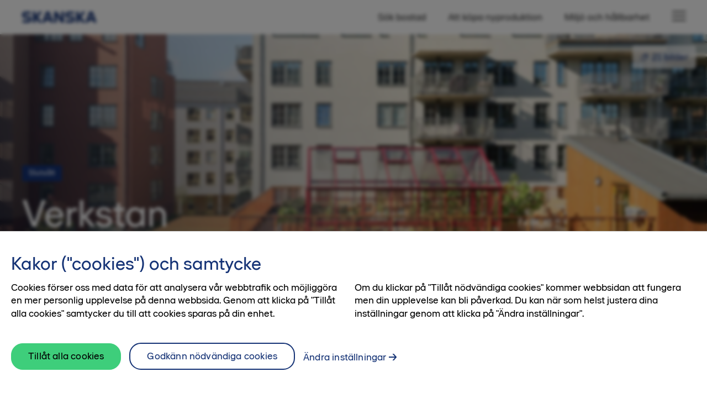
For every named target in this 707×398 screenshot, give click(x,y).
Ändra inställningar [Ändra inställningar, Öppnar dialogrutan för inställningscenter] (344, 361)
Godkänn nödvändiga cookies (212, 360)
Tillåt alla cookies (66, 360)
